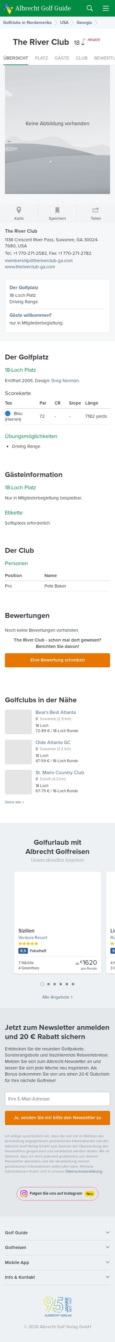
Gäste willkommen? (31, 315)
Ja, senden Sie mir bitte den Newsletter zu (57, 1117)
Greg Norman (65, 380)
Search (90, 8)
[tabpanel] (57, 925)
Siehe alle (13, 802)
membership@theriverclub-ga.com (39, 260)
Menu (106, 8)
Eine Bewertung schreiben (57, 660)
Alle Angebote (55, 997)
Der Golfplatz (24, 287)
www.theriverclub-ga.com (30, 266)
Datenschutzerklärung (84, 1171)
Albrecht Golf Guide (43, 7)
